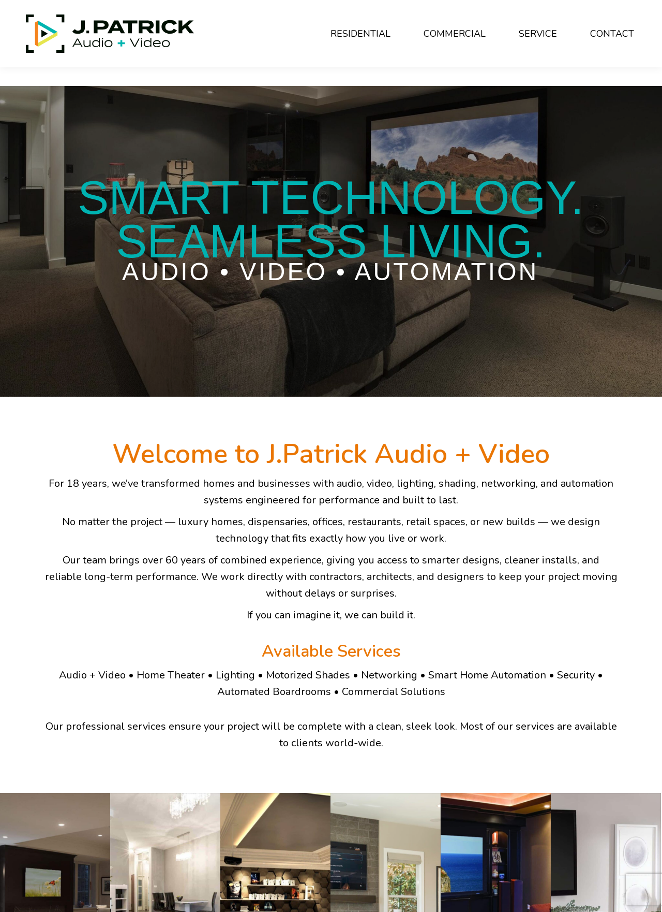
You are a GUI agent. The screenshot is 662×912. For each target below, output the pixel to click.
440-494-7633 (126, 9)
